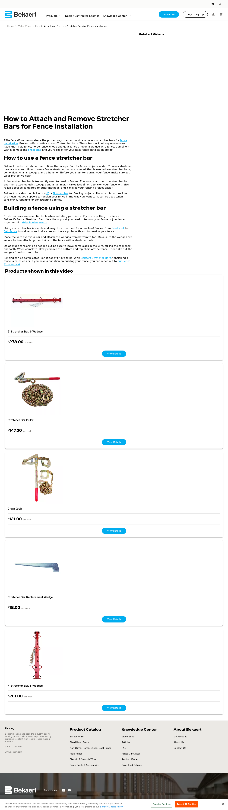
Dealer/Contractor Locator (82, 15)
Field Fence (76, 753)
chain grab (34, 149)
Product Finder (130, 759)
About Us (179, 742)
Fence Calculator (131, 753)
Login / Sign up (195, 14)
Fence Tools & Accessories (84, 765)
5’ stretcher (60, 193)
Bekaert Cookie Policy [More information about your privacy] (111, 806)
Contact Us (169, 14)
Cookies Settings (161, 804)
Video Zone (128, 736)
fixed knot (117, 228)
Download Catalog (132, 765)
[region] (114, 804)
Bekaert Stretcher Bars (96, 257)
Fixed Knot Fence (79, 742)
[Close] (222, 804)
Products (51, 15)
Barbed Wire (76, 736)
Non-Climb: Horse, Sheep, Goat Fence (90, 748)
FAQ (124, 748)
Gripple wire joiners (34, 222)
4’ (47, 193)
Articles (126, 742)
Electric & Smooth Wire (83, 759)
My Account (180, 736)
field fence (10, 231)
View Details (114, 353)
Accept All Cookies (186, 804)
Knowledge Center (115, 15)
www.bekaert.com (13, 752)
